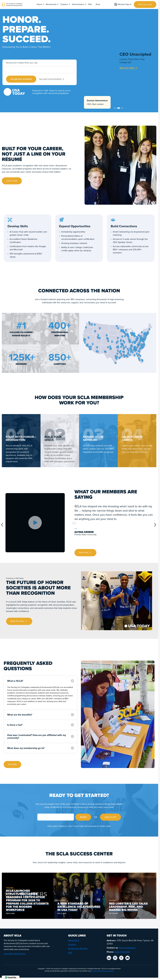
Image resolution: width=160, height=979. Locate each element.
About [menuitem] (39, 4)
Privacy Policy (96, 971)
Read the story (19, 621)
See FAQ (12, 764)
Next (155, 524)
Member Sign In (122, 4)
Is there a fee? (40, 725)
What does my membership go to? (40, 748)
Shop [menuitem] (98, 4)
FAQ (70, 952)
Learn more (11, 180)
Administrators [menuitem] (78, 4)
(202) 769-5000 (122, 952)
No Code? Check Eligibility (51, 79)
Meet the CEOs (128, 68)
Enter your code (145, 4)
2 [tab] (118, 108)
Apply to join (110, 817)
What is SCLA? (40, 681)
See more (85, 552)
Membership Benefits (78, 948)
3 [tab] (122, 108)
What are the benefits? (40, 714)
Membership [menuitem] (51, 4)
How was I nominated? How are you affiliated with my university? (40, 736)
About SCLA (73, 940)
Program (72, 944)
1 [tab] (115, 108)
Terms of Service (108, 971)
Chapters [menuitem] (64, 4)
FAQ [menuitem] (90, 4)
